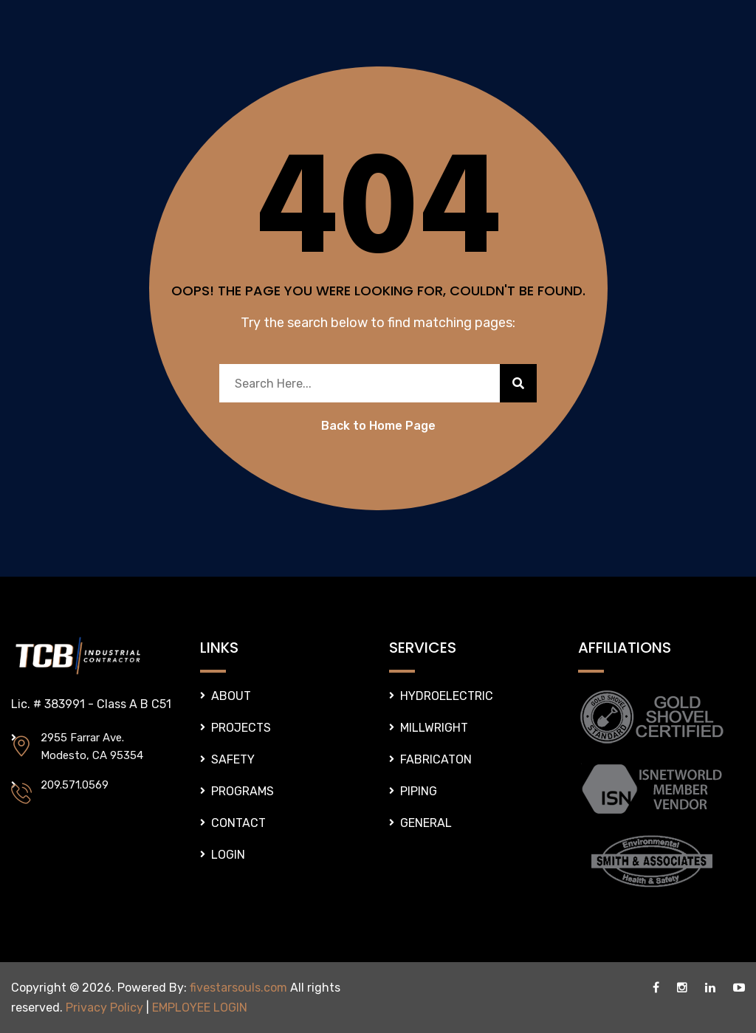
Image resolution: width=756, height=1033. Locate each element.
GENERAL (426, 823)
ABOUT (231, 696)
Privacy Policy (104, 1008)
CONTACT (238, 823)
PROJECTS (241, 728)
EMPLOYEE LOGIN (199, 1008)
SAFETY (233, 759)
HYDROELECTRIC (446, 696)
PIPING (418, 791)
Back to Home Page (378, 426)
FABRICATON (436, 759)
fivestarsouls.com (238, 988)
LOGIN (228, 855)
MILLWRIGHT (434, 728)
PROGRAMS (242, 791)
